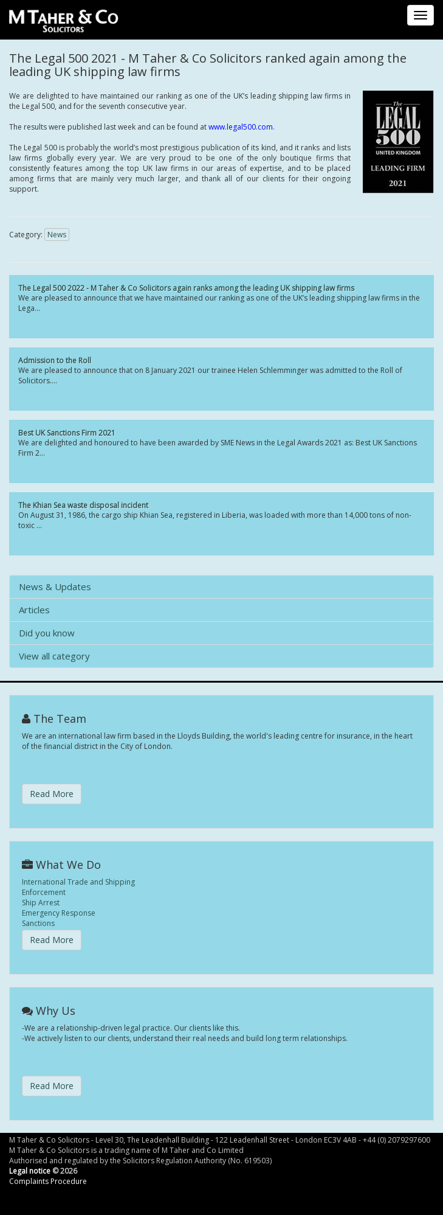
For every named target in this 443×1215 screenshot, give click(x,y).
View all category (54, 656)
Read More (52, 793)
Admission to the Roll (54, 360)
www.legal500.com (240, 127)
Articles (34, 610)
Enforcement (44, 892)
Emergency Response (58, 913)
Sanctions (38, 923)
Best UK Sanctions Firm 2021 (66, 433)
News (56, 234)
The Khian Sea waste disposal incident (83, 505)
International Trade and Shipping (78, 882)
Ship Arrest (41, 902)
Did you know (47, 633)
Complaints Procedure (48, 1181)
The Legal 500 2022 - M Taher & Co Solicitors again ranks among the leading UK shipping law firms (186, 288)
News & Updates (55, 586)
